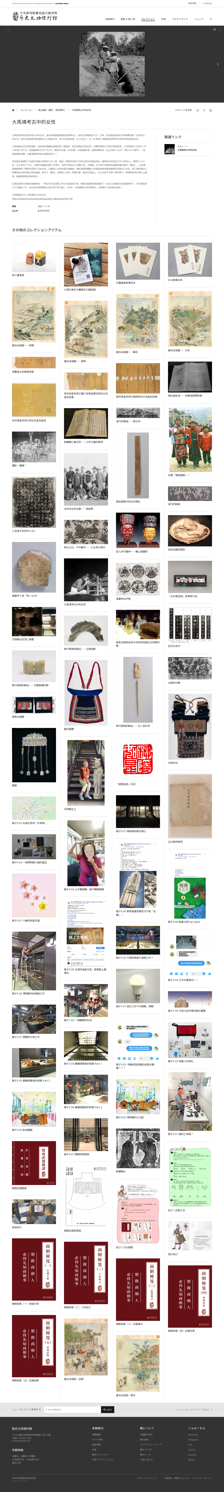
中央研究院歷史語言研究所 (24, 1478)
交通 (94, 1449)
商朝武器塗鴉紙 (72, 1230)
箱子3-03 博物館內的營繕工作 (28, 993)
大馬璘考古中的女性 (81, 110)
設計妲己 (173, 1254)
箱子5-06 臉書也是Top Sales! (184, 922)
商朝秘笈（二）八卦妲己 (77, 1307)
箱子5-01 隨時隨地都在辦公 (131, 831)
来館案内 (109, 19)
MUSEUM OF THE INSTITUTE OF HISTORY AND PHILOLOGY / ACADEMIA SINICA (40, 3)
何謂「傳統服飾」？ (179, 475)
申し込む (107, 1409)
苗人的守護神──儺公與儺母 (132, 551)
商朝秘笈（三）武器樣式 (129, 1324)
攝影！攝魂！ (19, 465)
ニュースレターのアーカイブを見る (193, 1410)
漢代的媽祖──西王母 (128, 421)
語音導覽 (96, 1444)
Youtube (192, 1454)
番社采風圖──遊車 (75, 361)
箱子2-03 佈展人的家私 (180, 1061)
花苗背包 (173, 762)
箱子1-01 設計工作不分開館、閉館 (134, 1006)
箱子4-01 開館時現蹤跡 (76, 1154)
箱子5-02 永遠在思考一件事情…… (30, 823)
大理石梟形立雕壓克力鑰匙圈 (80, 289)
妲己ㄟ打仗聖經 (124, 1247)
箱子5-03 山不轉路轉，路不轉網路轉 (84, 889)
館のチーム (145, 1454)
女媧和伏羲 (174, 682)
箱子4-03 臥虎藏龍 (22, 1130)
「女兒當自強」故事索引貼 (182, 596)
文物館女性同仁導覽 (23, 639)
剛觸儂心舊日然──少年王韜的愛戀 (83, 442)
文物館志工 (70, 809)
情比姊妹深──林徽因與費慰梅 (185, 395)
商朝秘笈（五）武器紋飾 (25, 1380)
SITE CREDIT (22, 1481)
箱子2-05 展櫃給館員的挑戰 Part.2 (31, 1080)
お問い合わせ (146, 1459)
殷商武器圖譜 (19, 1188)
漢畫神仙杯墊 (123, 598)
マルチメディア (180, 19)
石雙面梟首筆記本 (125, 282)
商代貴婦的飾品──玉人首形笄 (133, 726)
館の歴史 (144, 1439)
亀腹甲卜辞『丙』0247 (24, 595)
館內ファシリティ (100, 1454)
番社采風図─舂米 (125, 1395)
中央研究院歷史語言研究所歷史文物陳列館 (34, 16)
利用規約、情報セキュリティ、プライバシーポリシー (188, 1478)
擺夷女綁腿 (18, 716)
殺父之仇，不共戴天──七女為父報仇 (84, 547)
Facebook (193, 1434)
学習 (163, 19)
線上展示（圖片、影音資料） (52, 110)
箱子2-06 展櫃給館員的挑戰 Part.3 (83, 1107)
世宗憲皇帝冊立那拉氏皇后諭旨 (29, 420)
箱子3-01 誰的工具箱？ (180, 1134)
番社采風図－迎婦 (73, 1379)
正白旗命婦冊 (175, 841)
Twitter (192, 1449)
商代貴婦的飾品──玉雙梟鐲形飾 (30, 685)
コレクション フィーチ (151, 1444)
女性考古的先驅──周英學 (78, 508)
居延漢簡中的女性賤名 (128, 501)
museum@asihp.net (21, 1440)
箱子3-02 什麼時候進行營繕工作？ (134, 957)
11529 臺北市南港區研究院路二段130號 (31, 1434)
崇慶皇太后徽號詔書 (23, 371)
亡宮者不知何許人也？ (24, 531)
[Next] (217, 64)
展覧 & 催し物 (128, 19)
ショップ (198, 19)
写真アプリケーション (102, 1459)
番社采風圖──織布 (127, 352)
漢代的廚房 (174, 504)
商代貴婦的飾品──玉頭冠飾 (80, 649)
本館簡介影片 (146, 1434)
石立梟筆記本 (175, 280)
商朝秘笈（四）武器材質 (181, 1331)
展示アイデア (146, 1449)
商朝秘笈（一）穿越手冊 (25, 1303)
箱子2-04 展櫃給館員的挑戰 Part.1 (83, 1063)
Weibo (191, 1459)
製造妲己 (17, 1227)
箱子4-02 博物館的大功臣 (130, 1117)
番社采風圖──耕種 (23, 345)
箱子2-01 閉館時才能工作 (26, 1037)
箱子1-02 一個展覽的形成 (78, 1020)
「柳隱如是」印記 (125, 784)
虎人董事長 (18, 275)
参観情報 (96, 1434)
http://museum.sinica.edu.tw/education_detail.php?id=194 (42, 198)
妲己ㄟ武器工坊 (176, 1210)
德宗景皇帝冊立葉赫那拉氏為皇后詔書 (136, 396)
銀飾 (14, 785)
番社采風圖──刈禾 (179, 350)
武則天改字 (174, 646)
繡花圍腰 (69, 729)
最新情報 (192, 3)
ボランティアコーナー (148, 1478)
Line (190, 1444)
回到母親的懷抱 (176, 549)
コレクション (148, 19)
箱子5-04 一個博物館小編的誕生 (29, 862)
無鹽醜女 (121, 1171)
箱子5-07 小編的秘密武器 (26, 920)
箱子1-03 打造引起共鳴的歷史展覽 (186, 1010)
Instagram (193, 1439)
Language (207, 3)
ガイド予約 (97, 1439)
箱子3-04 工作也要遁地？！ (183, 980)
